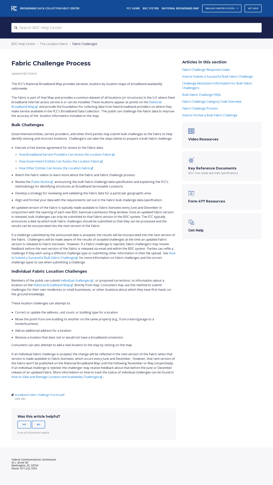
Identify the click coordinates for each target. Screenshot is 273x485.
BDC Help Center (23, 44)
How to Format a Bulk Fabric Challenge (209, 115)
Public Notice (40, 182)
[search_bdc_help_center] (136, 27)
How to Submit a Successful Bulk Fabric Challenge (217, 76)
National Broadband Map (180, 8)
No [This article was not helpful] (38, 424)
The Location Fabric (54, 44)
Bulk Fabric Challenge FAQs (201, 95)
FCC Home (133, 8)
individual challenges (75, 280)
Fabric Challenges (84, 44)
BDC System (151, 8)
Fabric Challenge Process (200, 108)
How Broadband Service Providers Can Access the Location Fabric (65, 154)
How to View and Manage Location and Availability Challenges (55, 377)
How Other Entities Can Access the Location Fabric (54, 168)
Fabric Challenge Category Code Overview (211, 101)
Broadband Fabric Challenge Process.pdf (39, 395)
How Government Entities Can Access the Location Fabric (59, 161)
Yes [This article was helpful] (24, 424)
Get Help (253, 8)
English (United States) (220, 8)
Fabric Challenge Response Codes (206, 70)
